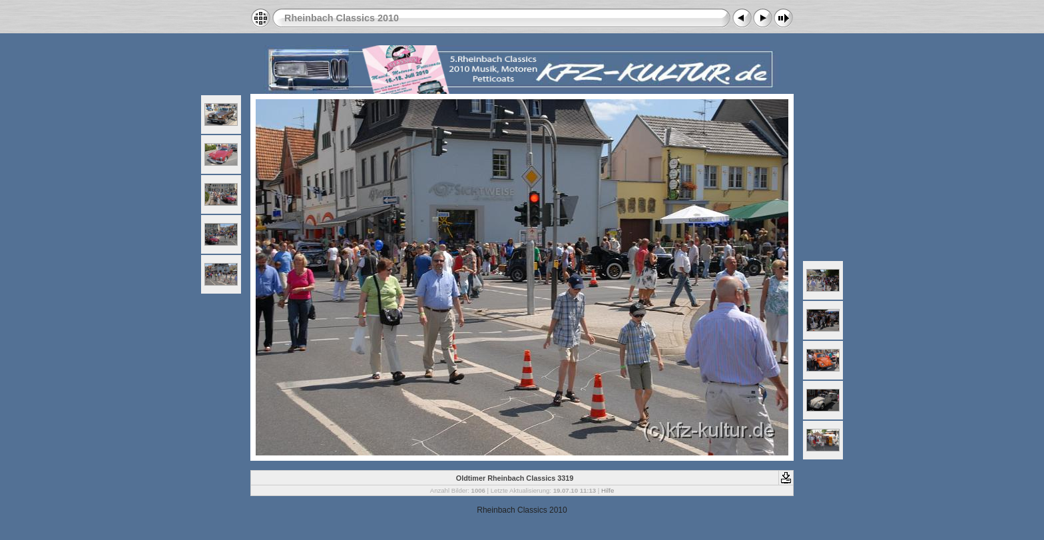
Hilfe (607, 490)
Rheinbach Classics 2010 (341, 18)
